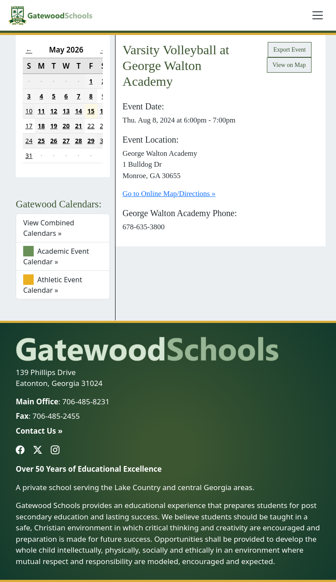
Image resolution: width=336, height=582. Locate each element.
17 (28, 126)
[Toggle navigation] (317, 15)
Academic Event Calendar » (56, 256)
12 (53, 111)
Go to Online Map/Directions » (168, 193)
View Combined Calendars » (48, 228)
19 (53, 126)
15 (91, 111)
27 (66, 141)
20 (66, 126)
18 (41, 126)
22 (91, 126)
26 (53, 141)
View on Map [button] (289, 65)
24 (28, 141)
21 (78, 126)
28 (78, 141)
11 (41, 111)
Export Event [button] (289, 49)
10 (28, 111)
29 (91, 141)
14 (78, 111)
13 (66, 111)
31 (28, 155)
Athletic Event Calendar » (52, 284)
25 (41, 141)
